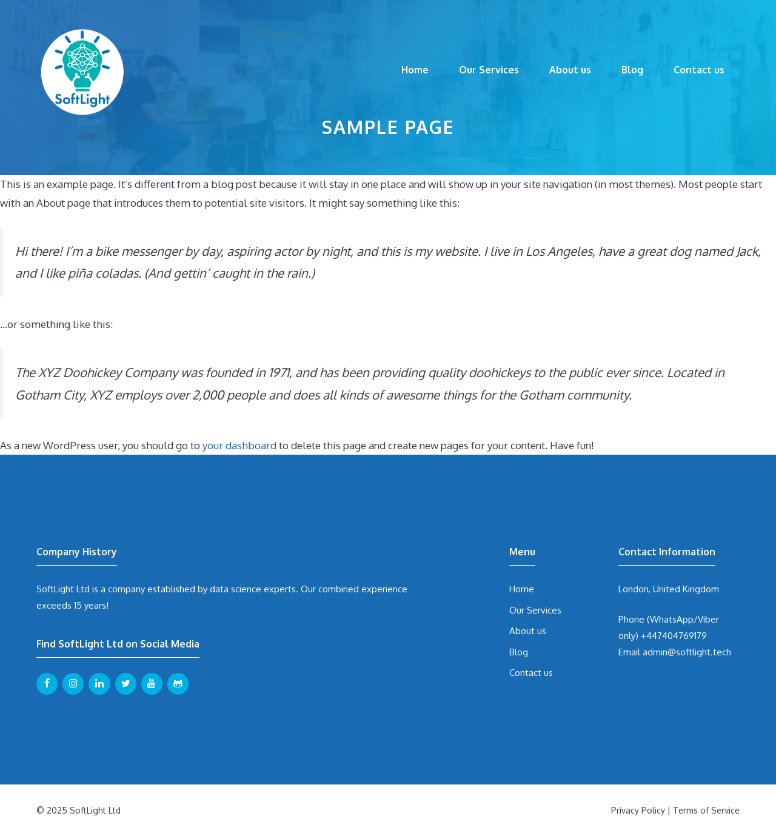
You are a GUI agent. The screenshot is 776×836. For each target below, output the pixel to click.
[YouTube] (151, 684)
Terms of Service (706, 810)
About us (570, 70)
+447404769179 (674, 635)
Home (415, 70)
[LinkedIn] (99, 684)
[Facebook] (47, 684)
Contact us (699, 70)
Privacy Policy (638, 810)
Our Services (489, 70)
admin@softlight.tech (687, 652)
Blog (632, 70)
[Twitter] (125, 684)
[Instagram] (73, 684)
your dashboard (239, 445)
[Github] (178, 684)
